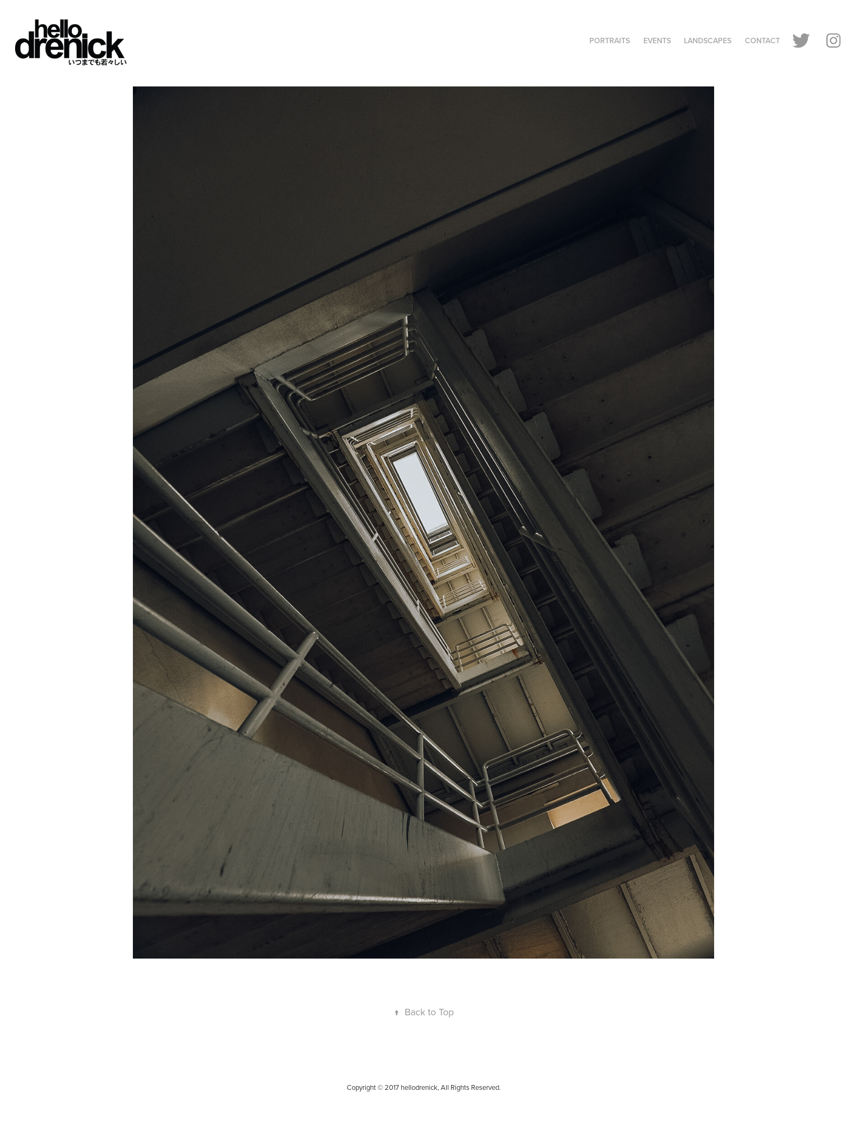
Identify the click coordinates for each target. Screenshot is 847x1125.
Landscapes (707, 40)
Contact (762, 40)
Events (657, 40)
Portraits (609, 40)
